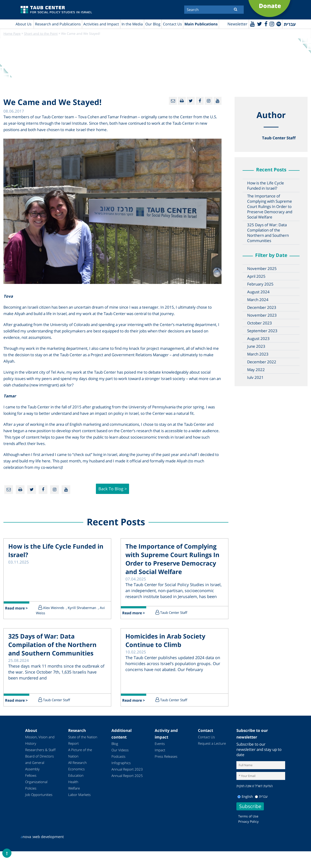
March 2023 (257, 354)
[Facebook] (265, 23)
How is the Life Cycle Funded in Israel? (265, 186)
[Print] (182, 101)
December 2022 (261, 362)
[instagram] (271, 23)
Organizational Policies (36, 788)
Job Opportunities (38, 797)
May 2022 (256, 369)
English (245, 799)
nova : (27, 839)
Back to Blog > (112, 489)
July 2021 (255, 377)
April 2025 (256, 276)
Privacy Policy (248, 824)
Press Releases (166, 759)
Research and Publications (58, 24)
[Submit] (235, 9)
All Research (77, 765)
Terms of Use (248, 819)
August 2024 (258, 292)
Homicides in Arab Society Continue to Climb (166, 643)
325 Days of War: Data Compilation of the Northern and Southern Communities (268, 232)
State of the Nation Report (82, 743)
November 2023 (262, 315)
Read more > (16, 611)
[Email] (173, 101)
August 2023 (258, 338)
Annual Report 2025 (127, 778)
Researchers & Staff (40, 753)
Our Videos (120, 753)
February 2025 (260, 284)
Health (73, 785)
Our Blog (152, 24)
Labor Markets (79, 797)
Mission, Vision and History (39, 743)
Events (160, 746)
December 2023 (261, 307)
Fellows (30, 778)
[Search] (214, 9)
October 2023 (259, 323)
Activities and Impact (101, 24)
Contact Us (172, 24)
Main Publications (201, 24)
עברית (261, 799)
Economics (76, 772)
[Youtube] (251, 23)
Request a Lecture (212, 746)
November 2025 (262, 268)
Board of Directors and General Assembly (39, 765)
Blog (114, 746)
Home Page (12, 34)
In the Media (132, 24)
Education (76, 778)
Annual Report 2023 (127, 772)
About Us (24, 24)
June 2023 (256, 346)
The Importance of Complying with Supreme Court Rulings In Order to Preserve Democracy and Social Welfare (269, 207)
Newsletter (236, 24)
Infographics (121, 766)
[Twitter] (258, 23)
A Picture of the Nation (80, 756)
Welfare (74, 791)
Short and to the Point (41, 34)
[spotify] (278, 23)
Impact (160, 753)
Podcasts (118, 759)
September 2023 (262, 331)
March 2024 (257, 299)
